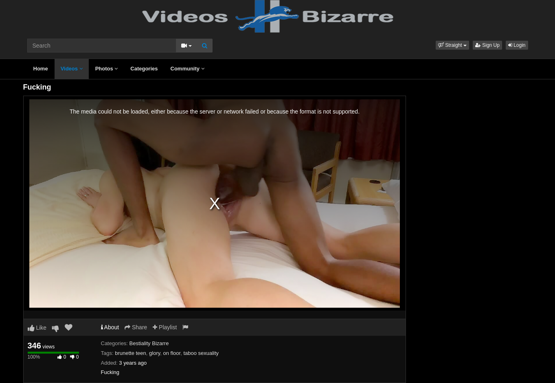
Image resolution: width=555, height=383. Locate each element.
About (110, 327)
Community (187, 69)
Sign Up (487, 45)
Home (40, 69)
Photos (106, 69)
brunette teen (130, 353)
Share (136, 327)
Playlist (165, 327)
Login (517, 45)
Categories (144, 69)
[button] (452, 45)
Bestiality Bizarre (149, 343)
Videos (72, 69)
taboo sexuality (201, 353)
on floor (172, 353)
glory (154, 353)
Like (37, 327)
